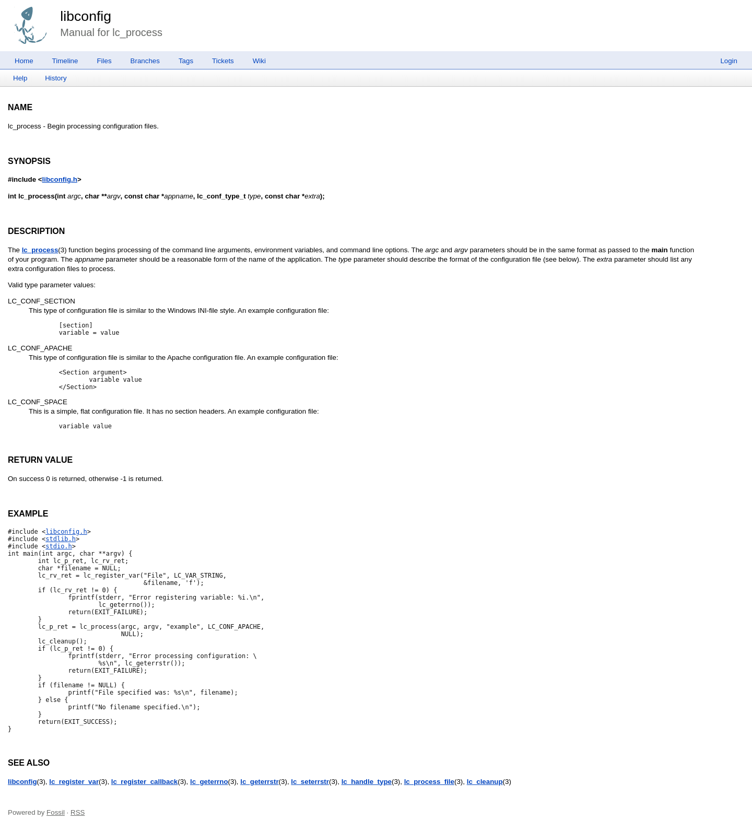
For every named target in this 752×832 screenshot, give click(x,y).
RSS (77, 812)
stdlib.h (60, 539)
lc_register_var (74, 782)
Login (728, 61)
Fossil (55, 812)
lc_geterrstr (259, 782)
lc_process (40, 250)
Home (24, 61)
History (55, 78)
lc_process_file (429, 782)
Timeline (65, 61)
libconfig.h (59, 179)
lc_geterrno (209, 782)
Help (20, 78)
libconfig (85, 16)
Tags (186, 61)
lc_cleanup (485, 782)
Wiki (259, 61)
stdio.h (58, 546)
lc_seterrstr (310, 782)
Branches (145, 61)
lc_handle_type (367, 782)
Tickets (223, 61)
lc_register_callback (144, 782)
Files (104, 61)
